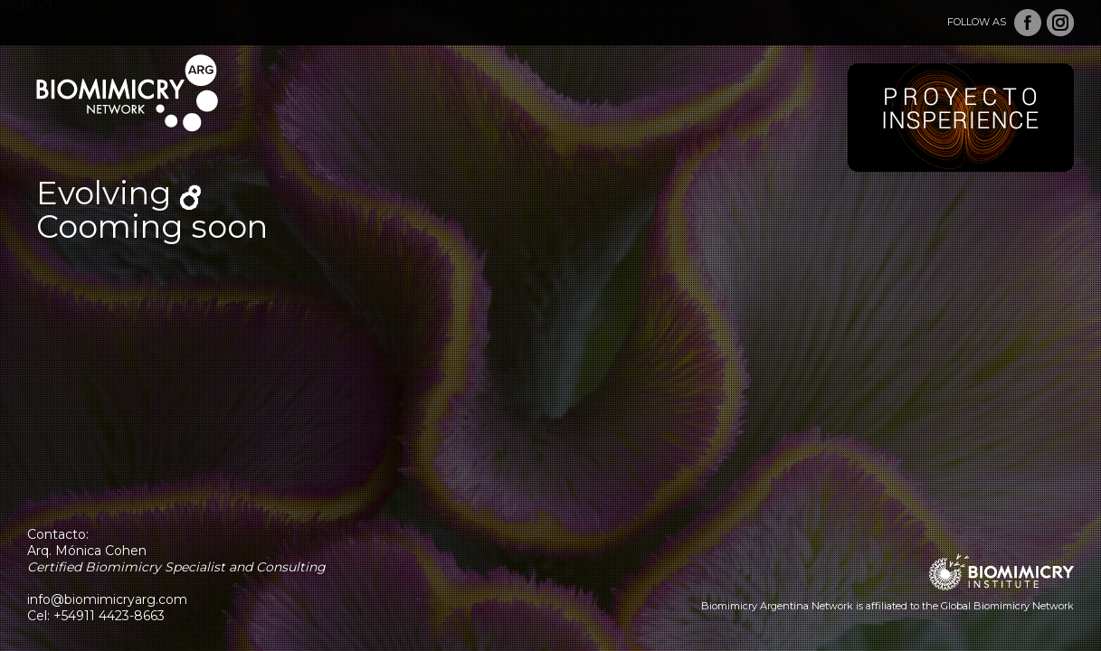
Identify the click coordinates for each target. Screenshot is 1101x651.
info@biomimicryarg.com (107, 599)
